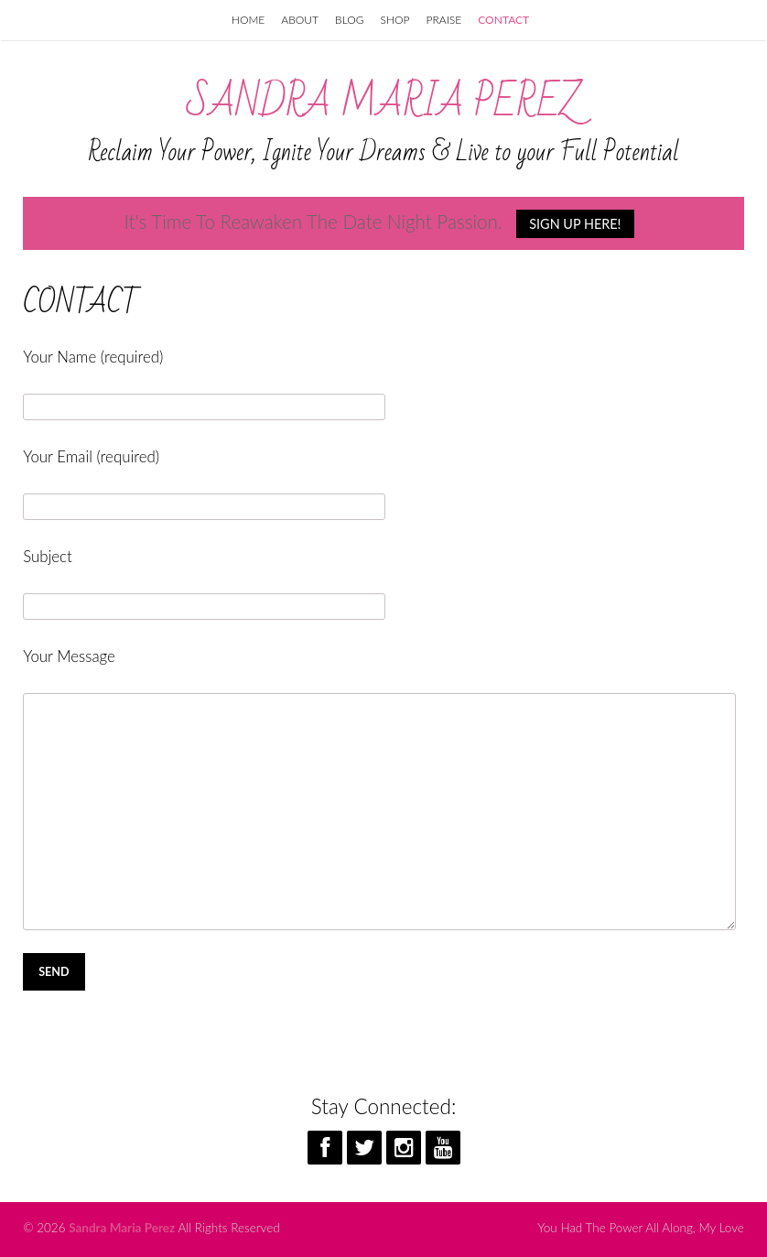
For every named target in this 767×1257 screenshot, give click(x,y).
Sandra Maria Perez (384, 102)
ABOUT (300, 20)
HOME (248, 20)
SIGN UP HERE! (575, 224)
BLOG (349, 20)
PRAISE (444, 20)
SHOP (395, 20)
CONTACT (503, 20)
